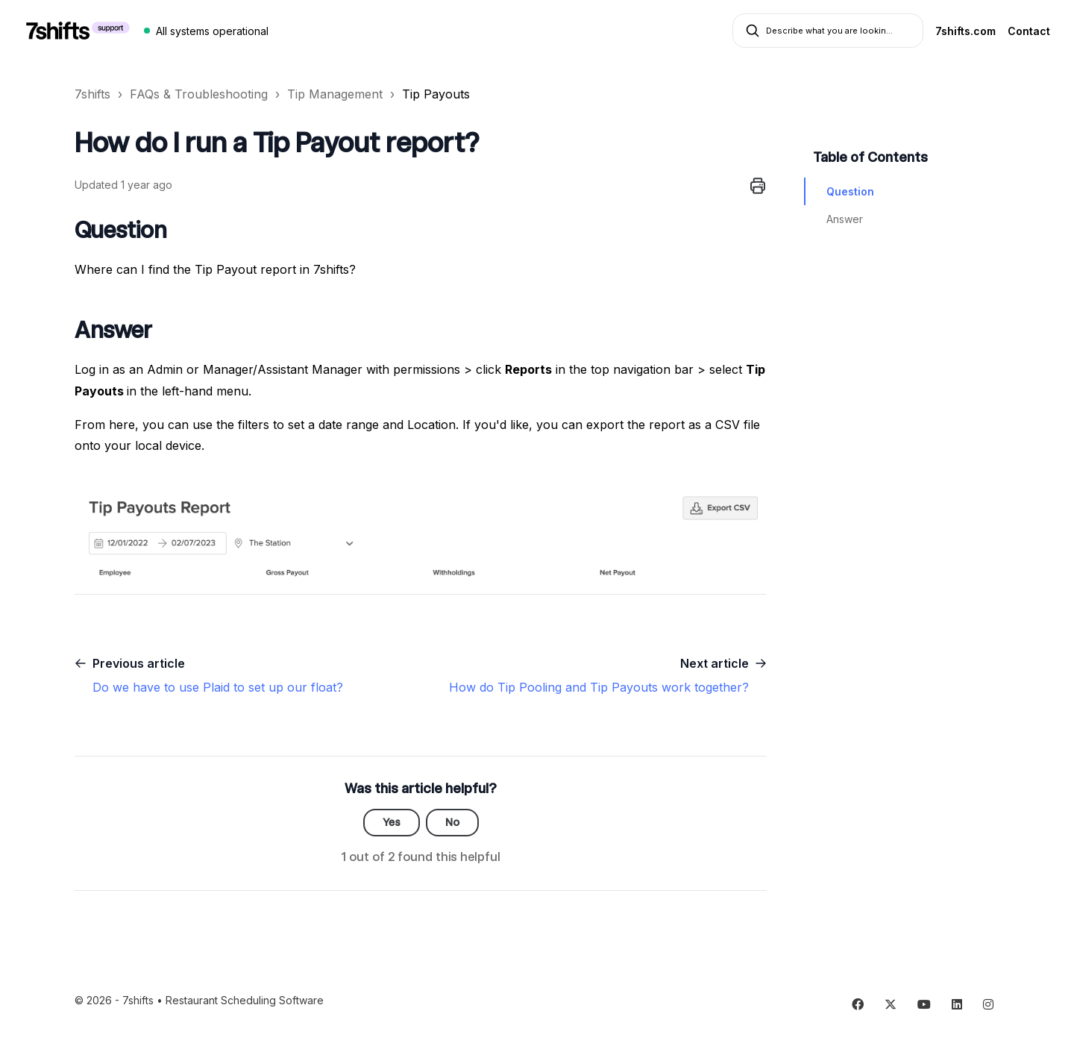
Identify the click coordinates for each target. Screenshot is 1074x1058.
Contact (1029, 31)
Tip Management (335, 94)
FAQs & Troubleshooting (199, 94)
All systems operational (212, 31)
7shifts (92, 94)
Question (850, 191)
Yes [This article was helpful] (392, 822)
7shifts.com (965, 31)
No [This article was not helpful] (452, 822)
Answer (844, 219)
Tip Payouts (436, 94)
